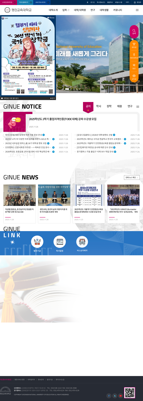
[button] (67, 89)
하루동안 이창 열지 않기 (11, 98)
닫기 (53, 98)
